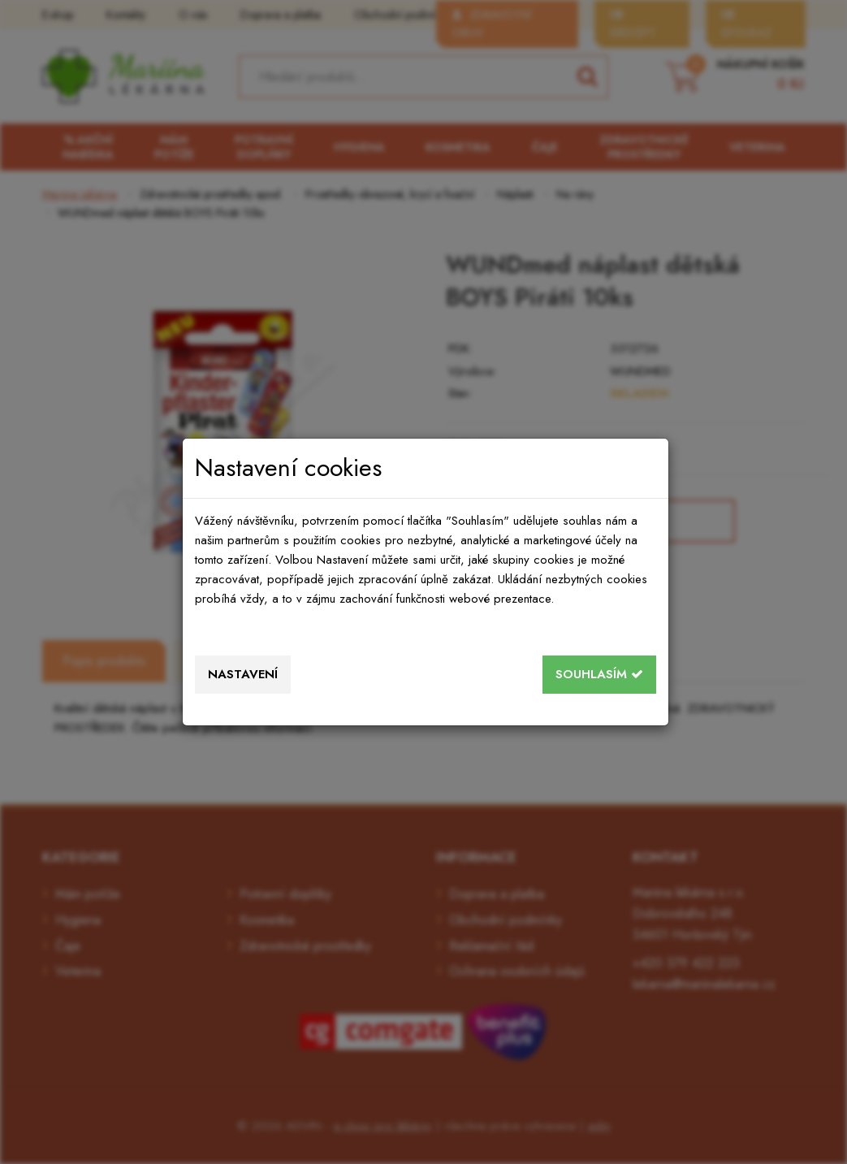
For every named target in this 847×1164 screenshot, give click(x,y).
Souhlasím (599, 674)
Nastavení (243, 674)
